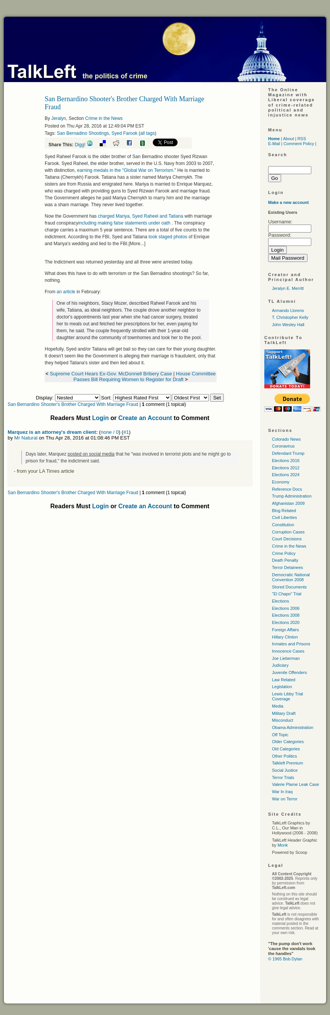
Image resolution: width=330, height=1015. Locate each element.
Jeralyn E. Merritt (288, 288)
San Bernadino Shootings (83, 133)
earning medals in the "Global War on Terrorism (125, 170)
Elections (280, 601)
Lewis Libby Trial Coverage (287, 696)
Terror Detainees (287, 567)
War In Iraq (282, 791)
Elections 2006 (285, 608)
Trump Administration (292, 496)
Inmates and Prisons (291, 644)
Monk (283, 845)
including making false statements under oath (124, 223)
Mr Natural (25, 438)
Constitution (283, 524)
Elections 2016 (285, 460)
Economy (281, 482)
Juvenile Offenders (289, 672)
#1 (126, 432)
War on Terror (285, 799)
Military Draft (284, 713)
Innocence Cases (288, 651)
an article (66, 291)
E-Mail (274, 143)
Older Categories (288, 741)
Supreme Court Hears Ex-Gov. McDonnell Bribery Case (111, 374)
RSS (302, 138)
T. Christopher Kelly (290, 317)
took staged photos (168, 236)
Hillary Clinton (285, 637)
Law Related (283, 679)
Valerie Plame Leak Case (295, 784)
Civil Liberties (284, 517)
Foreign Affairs (285, 629)
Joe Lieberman (286, 658)
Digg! (80, 144)
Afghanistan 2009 (288, 503)
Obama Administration (292, 727)
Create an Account (145, 418)
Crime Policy (284, 553)
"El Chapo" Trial (286, 594)
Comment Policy (298, 143)
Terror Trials (283, 777)
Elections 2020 (285, 622)
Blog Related (284, 510)
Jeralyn (58, 118)
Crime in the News (104, 118)
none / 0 (110, 432)
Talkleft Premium (287, 763)
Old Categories (286, 749)
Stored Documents (289, 587)
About (288, 138)
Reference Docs (287, 489)
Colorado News (286, 439)
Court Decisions (287, 539)
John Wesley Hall (288, 324)
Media (277, 706)
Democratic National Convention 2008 (291, 577)
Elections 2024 (285, 474)
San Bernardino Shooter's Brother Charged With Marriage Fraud (73, 404)
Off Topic (280, 734)
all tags (147, 133)
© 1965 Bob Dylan (285, 959)
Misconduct (282, 720)
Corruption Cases (288, 532)
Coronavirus (283, 446)
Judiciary (280, 665)
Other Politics (284, 756)
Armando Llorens (288, 310)
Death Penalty (285, 560)
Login (100, 418)
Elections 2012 (285, 467)
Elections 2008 (285, 615)
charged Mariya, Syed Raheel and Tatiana (141, 216)
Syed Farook (125, 133)
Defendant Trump (288, 453)
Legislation (282, 686)
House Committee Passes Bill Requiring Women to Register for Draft (144, 376)
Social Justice (285, 770)
